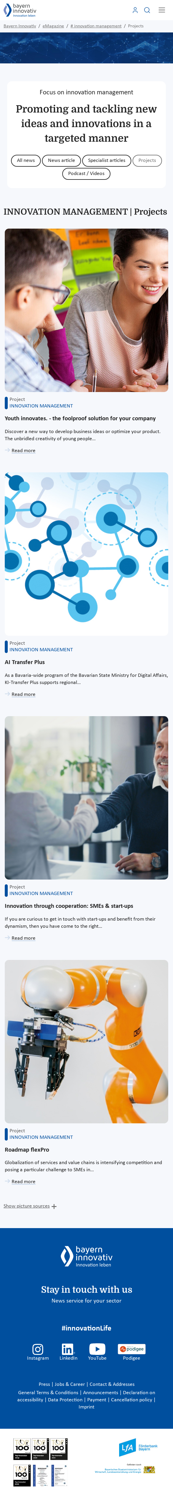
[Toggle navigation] (161, 10)
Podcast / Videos (86, 174)
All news (26, 160)
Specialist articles (106, 160)
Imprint (86, 1407)
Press (45, 1384)
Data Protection (66, 1400)
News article (61, 160)
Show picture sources (27, 1206)
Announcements (101, 1393)
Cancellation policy (132, 1400)
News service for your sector (86, 1301)
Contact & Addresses (112, 1384)
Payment (97, 1400)
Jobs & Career (70, 1384)
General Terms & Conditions (49, 1393)
